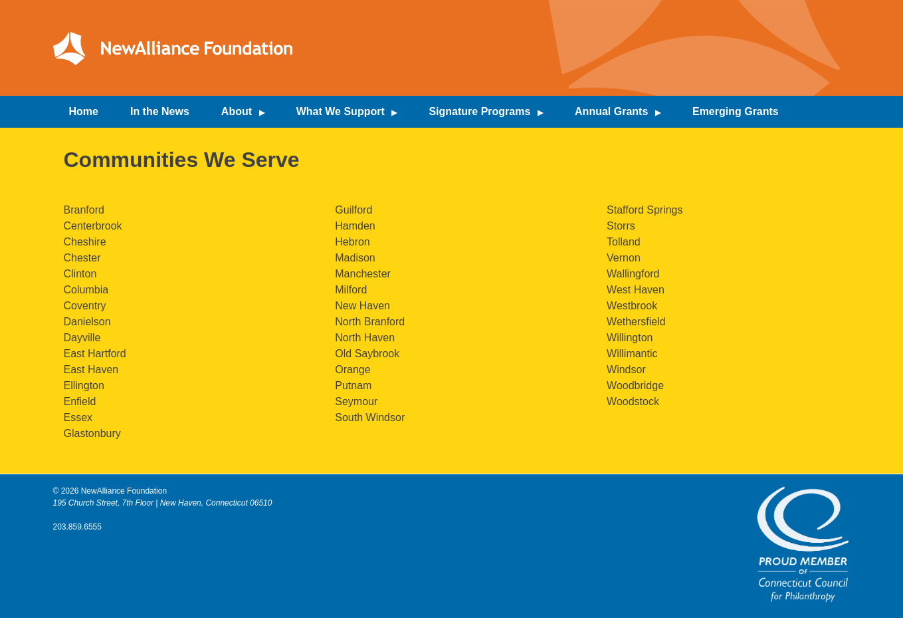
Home (83, 111)
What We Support (340, 111)
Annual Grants (611, 111)
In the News (159, 111)
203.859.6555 (77, 527)
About (236, 111)
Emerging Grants (735, 111)
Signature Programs (479, 111)
